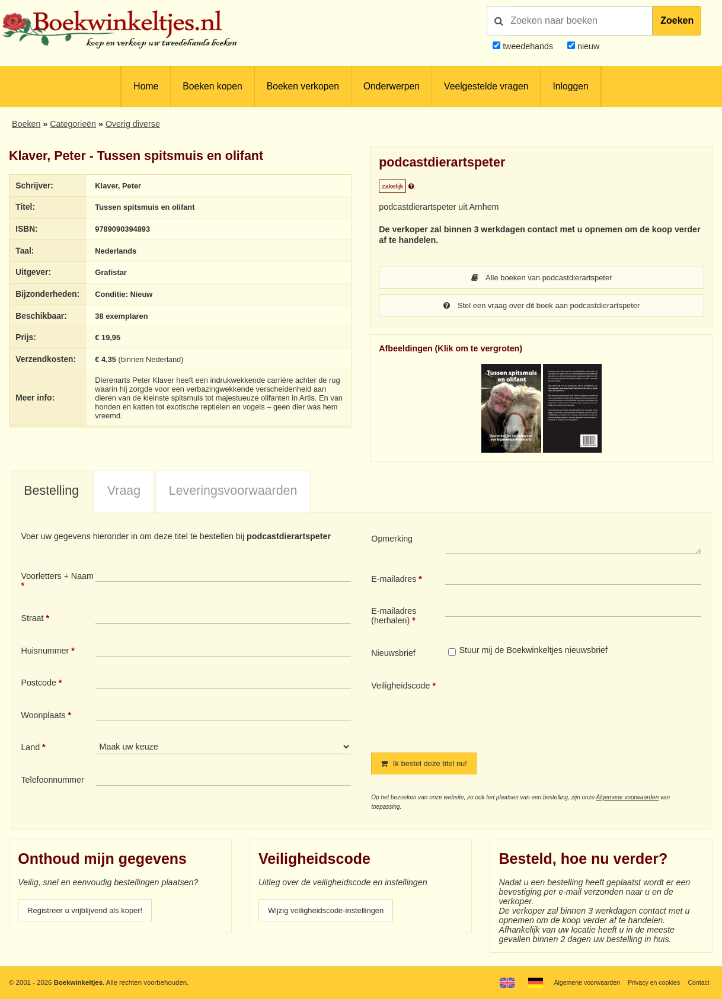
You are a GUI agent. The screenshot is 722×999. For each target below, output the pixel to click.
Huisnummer (45, 652)
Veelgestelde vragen (486, 86)
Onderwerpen (391, 86)
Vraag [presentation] (123, 492)
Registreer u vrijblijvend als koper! (90, 912)
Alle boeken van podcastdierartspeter (541, 278)
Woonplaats (43, 716)
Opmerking (392, 540)
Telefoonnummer (52, 781)
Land (30, 748)
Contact (697, 982)
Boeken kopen (212, 86)
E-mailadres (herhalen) (393, 616)
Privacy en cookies (650, 982)
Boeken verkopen (303, 86)
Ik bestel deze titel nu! (428, 765)
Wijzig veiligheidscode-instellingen (332, 912)
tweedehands (528, 46)
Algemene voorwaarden (627, 799)
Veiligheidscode (400, 686)
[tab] (51, 493)
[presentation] (544, 708)
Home (145, 86)
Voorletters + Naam (57, 577)
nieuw (587, 46)
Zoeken (677, 20)
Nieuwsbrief (393, 654)
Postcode (38, 684)
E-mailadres (393, 580)
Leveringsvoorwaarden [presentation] (233, 492)
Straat (32, 619)
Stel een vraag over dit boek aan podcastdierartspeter (541, 306)
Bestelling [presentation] (51, 492)
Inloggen (570, 86)
